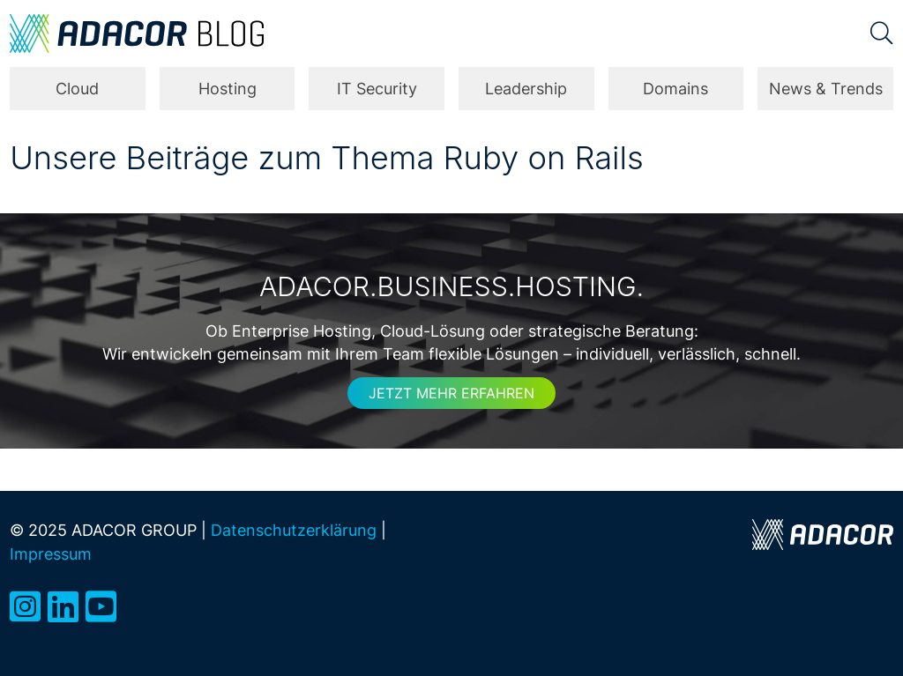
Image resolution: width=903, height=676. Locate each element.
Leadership (526, 88)
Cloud (77, 88)
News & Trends (826, 88)
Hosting (227, 88)
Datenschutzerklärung (294, 530)
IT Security (377, 88)
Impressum (51, 554)
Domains (675, 88)
